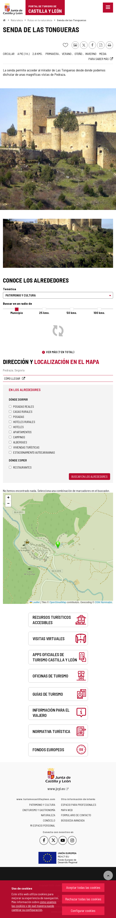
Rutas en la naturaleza (39, 20)
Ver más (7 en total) (60, 352)
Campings (17, 437)
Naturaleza (17, 20)
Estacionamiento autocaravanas (32, 452)
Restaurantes (20, 467)
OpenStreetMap (57, 602)
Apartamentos (20, 432)
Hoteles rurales (22, 422)
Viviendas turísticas (24, 447)
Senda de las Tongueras (71, 20)
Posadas (16, 416)
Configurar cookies (83, 910)
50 (72, 313)
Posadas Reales (21, 406)
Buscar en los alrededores (89, 476)
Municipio (16, 313)
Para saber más (99, 59)
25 (44, 313)
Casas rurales (20, 411)
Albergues (18, 442)
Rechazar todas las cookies (83, 899)
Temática (9, 289)
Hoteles (16, 427)
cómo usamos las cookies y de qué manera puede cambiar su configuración (34, 906)
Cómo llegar (12, 378)
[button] (8, 498)
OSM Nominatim (103, 602)
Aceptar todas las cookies (83, 887)
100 (99, 313)
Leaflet (35, 602)
